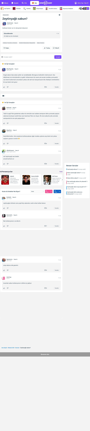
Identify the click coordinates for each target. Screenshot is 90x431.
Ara (24, 3)
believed (9, 107)
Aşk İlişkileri (5, 8)
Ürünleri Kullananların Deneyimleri (27, 42)
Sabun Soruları (40, 42)
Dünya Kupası (38, 8)
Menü (5, 3)
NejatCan (9, 130)
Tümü (60, 171)
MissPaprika (10, 69)
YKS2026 (17, 8)
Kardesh (9, 197)
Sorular (17, 347)
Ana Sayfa (4, 347)
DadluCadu (10, 23)
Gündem (27, 8)
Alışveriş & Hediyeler (66, 8)
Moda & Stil (5, 15)
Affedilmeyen (10, 150)
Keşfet (15, 3)
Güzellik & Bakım (51, 8)
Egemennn (9, 259)
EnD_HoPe (9, 215)
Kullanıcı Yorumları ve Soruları (10, 42)
